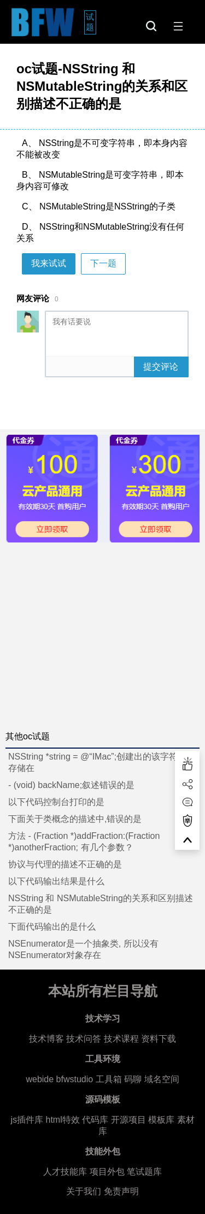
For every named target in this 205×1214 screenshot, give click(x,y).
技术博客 (46, 1038)
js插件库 (26, 1119)
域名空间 (161, 1079)
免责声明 (121, 1191)
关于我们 (83, 1191)
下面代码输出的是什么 (52, 926)
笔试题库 (144, 1171)
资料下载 (158, 1038)
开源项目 (128, 1119)
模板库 (161, 1119)
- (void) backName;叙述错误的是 (71, 785)
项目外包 (107, 1171)
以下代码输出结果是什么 (56, 881)
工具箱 (109, 1079)
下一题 (103, 263)
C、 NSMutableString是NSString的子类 (98, 206)
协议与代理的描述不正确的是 (65, 864)
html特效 (62, 1119)
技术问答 (83, 1038)
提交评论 (160, 366)
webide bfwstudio (60, 1079)
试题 (91, 22)
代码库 (95, 1119)
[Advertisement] (102, 632)
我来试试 (48, 263)
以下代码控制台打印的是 (56, 802)
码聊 (133, 1079)
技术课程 (121, 1038)
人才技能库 (65, 1171)
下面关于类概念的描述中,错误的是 (75, 819)
